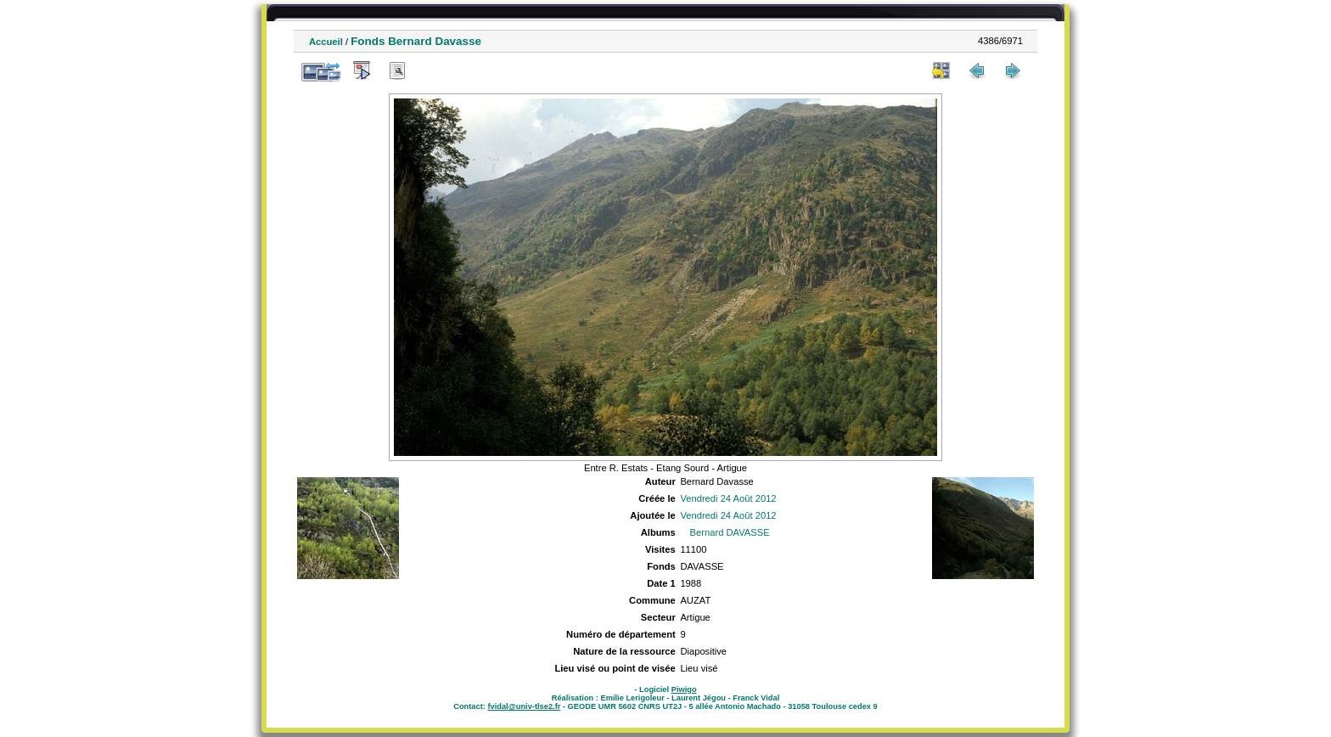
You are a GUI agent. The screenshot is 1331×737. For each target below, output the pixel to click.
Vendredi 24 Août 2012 (728, 498)
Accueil (326, 42)
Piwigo (684, 689)
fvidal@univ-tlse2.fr (523, 706)
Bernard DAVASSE (730, 532)
